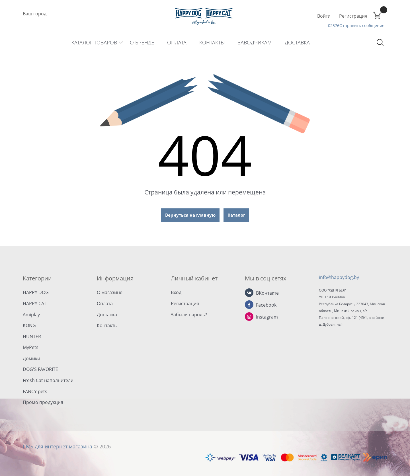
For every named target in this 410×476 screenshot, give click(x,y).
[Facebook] (249, 304)
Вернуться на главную (190, 215)
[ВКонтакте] (249, 292)
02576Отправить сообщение (356, 25)
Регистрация (353, 16)
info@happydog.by (339, 277)
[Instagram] (249, 316)
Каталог (236, 215)
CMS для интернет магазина (57, 446)
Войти (324, 16)
